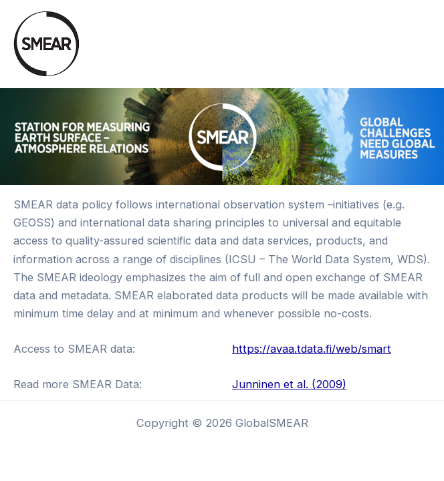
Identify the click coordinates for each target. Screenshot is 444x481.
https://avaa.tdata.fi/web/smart (311, 348)
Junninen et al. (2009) (289, 384)
